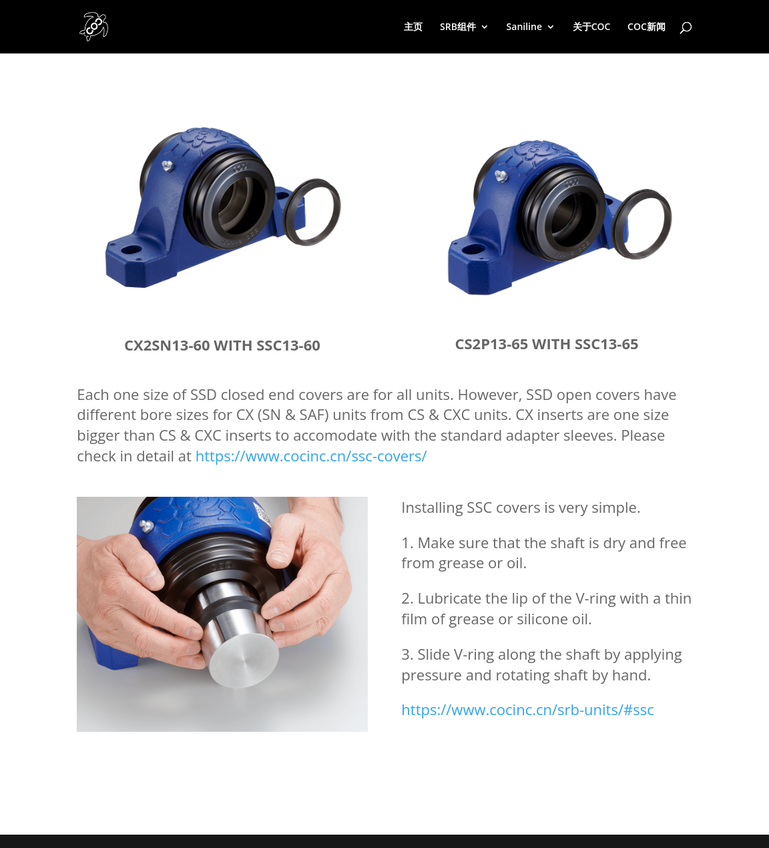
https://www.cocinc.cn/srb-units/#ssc (527, 709)
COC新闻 (646, 27)
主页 (413, 27)
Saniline (524, 27)
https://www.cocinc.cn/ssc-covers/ (311, 455)
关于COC (592, 27)
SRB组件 (458, 27)
